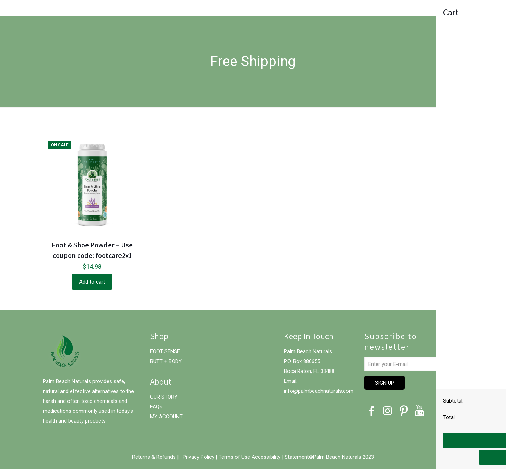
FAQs (156, 407)
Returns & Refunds (154, 457)
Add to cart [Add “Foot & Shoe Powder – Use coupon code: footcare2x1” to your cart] (92, 282)
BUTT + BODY (166, 361)
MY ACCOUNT (166, 416)
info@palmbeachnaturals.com (318, 391)
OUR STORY (163, 397)
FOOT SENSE (165, 351)
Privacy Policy (199, 457)
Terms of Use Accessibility (249, 457)
